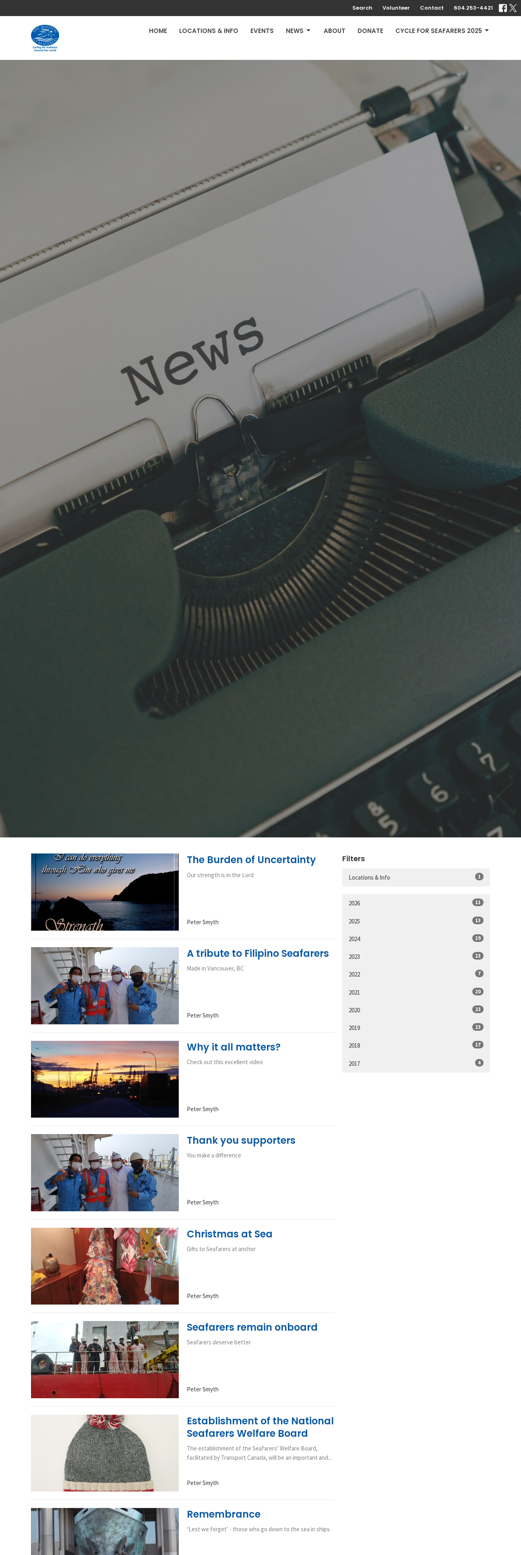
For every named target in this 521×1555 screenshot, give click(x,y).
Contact (432, 8)
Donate (370, 31)
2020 (416, 1009)
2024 (416, 938)
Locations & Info (208, 31)
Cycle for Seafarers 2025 (442, 31)
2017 (416, 1063)
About (334, 31)
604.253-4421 (473, 8)
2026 (416, 903)
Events (262, 31)
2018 (416, 1045)
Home (158, 31)
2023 (416, 956)
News (299, 31)
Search (362, 8)
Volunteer (396, 8)
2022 (416, 974)
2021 (416, 992)
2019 (416, 1027)
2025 (416, 921)
